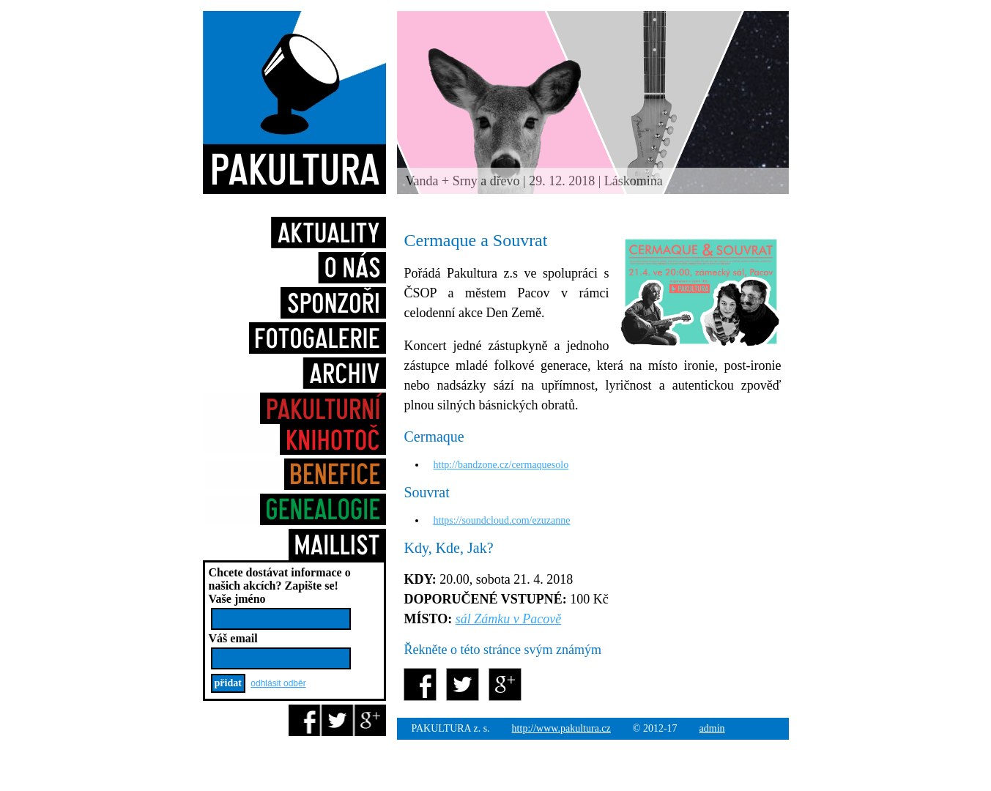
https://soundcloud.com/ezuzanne (502, 520)
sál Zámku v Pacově (508, 619)
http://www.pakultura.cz (561, 728)
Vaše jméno (237, 599)
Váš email (233, 638)
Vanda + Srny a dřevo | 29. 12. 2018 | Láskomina (534, 181)
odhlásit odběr (277, 683)
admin (712, 728)
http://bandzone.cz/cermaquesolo (501, 464)
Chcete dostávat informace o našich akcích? (280, 579)
